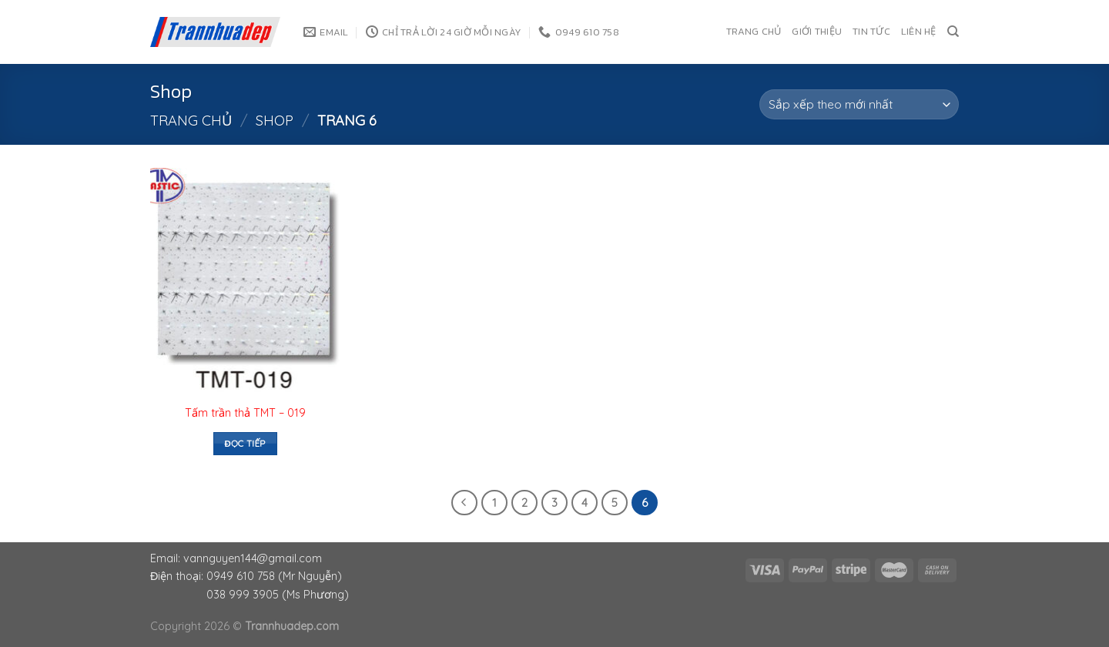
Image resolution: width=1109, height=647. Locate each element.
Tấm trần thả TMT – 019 (245, 413)
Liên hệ (918, 31)
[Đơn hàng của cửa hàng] (859, 104)
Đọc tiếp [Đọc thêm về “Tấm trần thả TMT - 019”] (244, 443)
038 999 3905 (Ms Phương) (277, 595)
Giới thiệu (817, 31)
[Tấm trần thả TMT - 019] (245, 282)
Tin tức (871, 31)
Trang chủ (753, 31)
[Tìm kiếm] (953, 31)
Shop (274, 120)
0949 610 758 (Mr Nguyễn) (274, 576)
